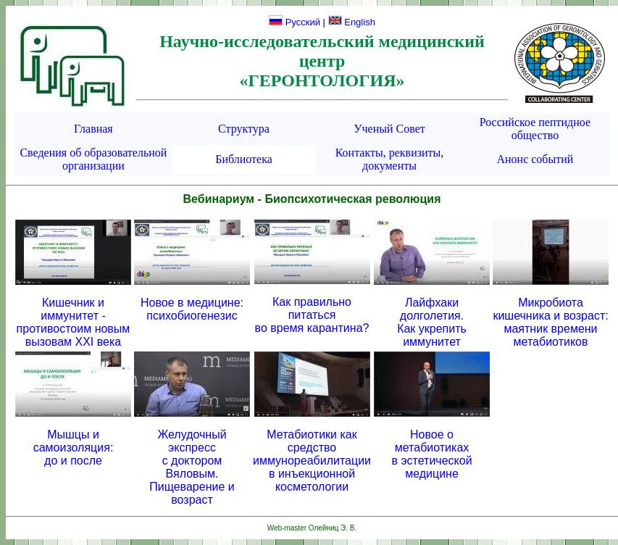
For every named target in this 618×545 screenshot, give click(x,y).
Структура (244, 128)
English (351, 22)
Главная (93, 128)
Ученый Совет (389, 128)
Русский (294, 22)
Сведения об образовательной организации (93, 159)
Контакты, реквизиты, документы (389, 159)
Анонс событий (534, 159)
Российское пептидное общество (535, 128)
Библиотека (243, 159)
